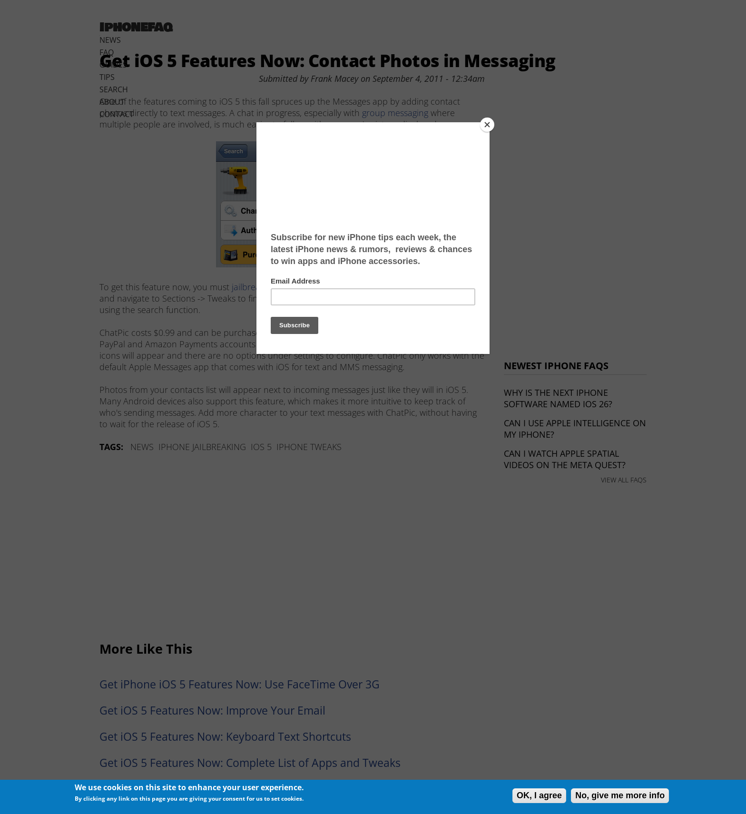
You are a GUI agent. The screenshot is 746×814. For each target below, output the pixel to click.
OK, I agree (539, 795)
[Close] (487, 125)
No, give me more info (620, 795)
